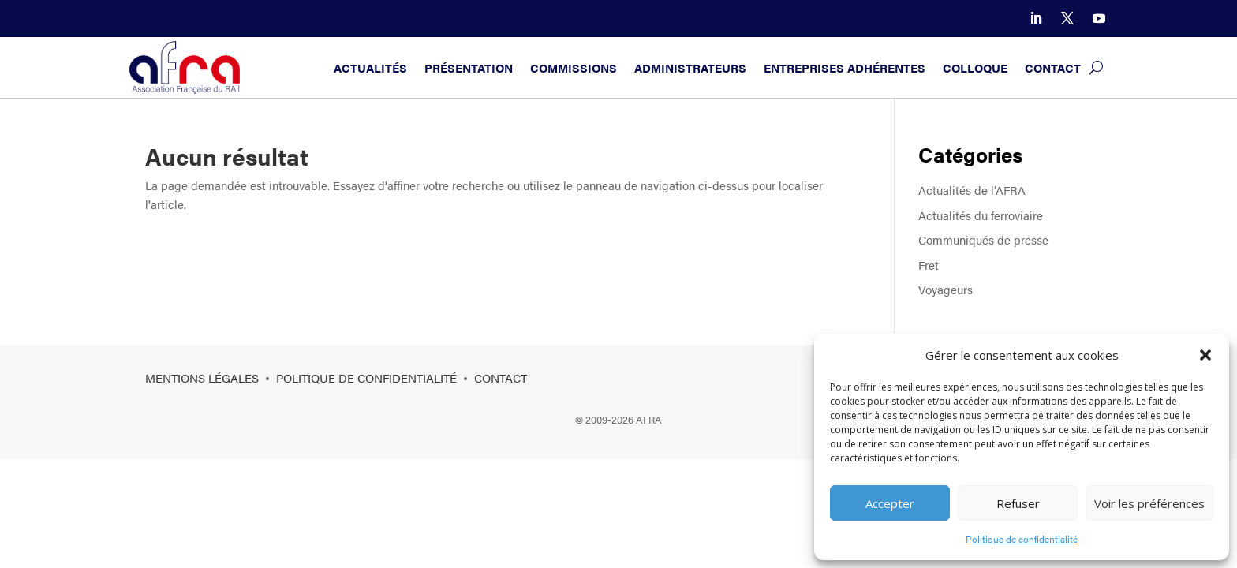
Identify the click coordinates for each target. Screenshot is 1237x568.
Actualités (370, 67)
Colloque (975, 67)
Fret (928, 264)
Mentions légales (202, 377)
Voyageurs (945, 289)
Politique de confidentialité (1022, 539)
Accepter (889, 503)
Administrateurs (690, 67)
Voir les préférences (1149, 503)
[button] (1205, 355)
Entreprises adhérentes (844, 67)
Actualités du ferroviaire (980, 215)
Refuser (1018, 503)
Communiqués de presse (983, 239)
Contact (1053, 67)
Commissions (573, 67)
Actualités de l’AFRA (972, 189)
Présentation (468, 67)
